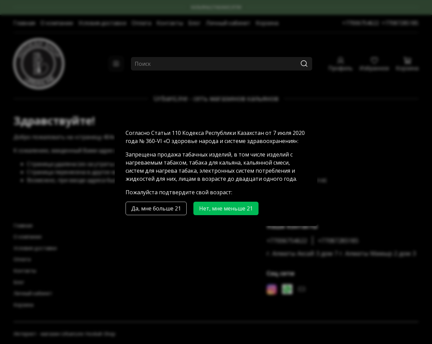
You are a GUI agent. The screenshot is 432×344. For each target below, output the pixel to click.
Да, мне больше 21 (156, 208)
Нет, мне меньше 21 (226, 208)
